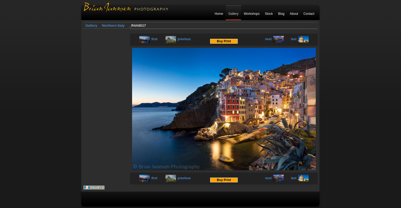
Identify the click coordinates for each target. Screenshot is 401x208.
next (274, 39)
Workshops (252, 14)
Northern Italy (113, 25)
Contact (308, 14)
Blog (281, 14)
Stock (269, 14)
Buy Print (224, 41)
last (300, 39)
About (294, 14)
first (148, 39)
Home (219, 14)
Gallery (233, 14)
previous (178, 39)
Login (310, 25)
